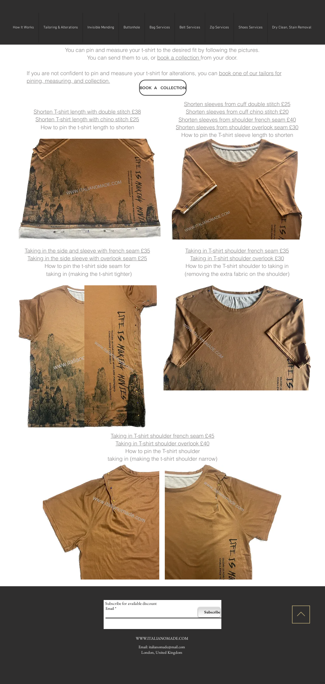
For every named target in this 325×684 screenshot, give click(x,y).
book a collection (179, 57)
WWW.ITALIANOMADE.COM (162, 638)
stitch (271, 111)
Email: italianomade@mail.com (161, 646)
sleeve (80, 258)
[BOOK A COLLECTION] (163, 88)
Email (109, 608)
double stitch (264, 104)
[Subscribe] (209, 612)
